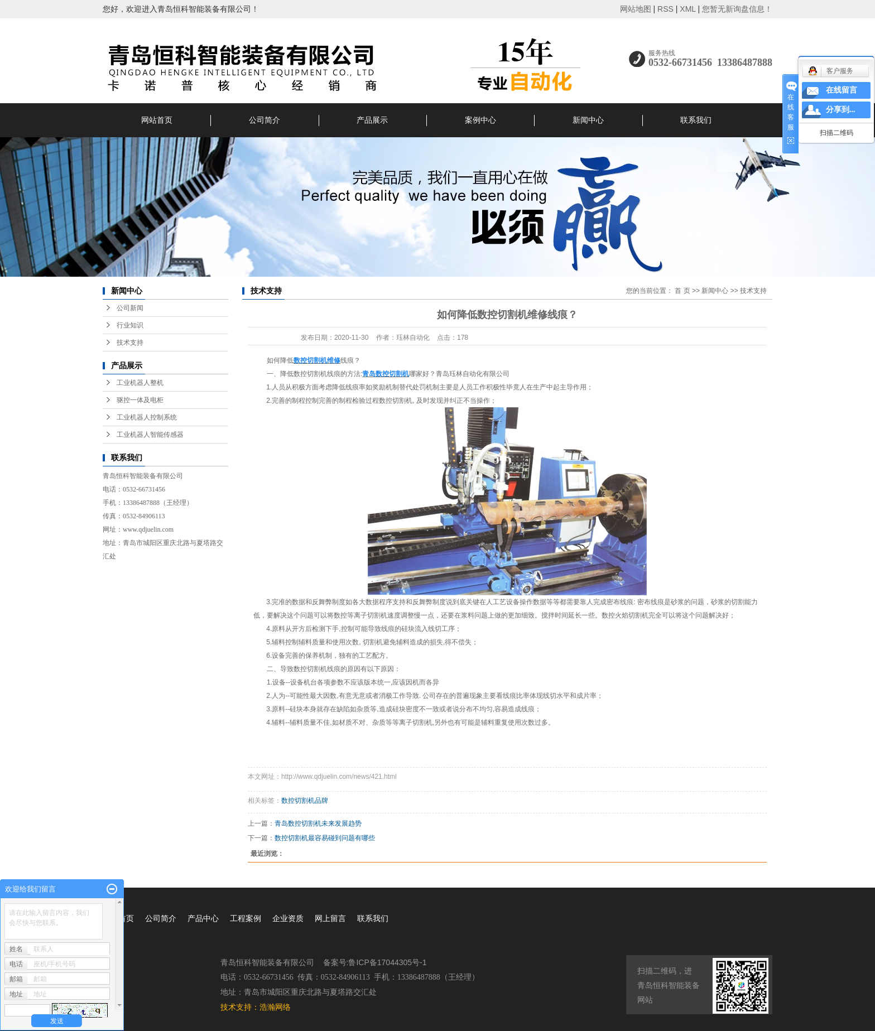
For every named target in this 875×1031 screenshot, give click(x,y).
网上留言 (330, 918)
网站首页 (156, 119)
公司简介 (264, 119)
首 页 (682, 291)
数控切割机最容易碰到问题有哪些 (325, 838)
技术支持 (130, 342)
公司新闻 (130, 308)
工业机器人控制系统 (147, 417)
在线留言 (841, 90)
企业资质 (288, 918)
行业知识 (130, 325)
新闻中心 (588, 119)
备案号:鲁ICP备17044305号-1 (375, 962)
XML (687, 8)
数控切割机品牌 (304, 800)
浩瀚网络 (275, 1007)
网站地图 (635, 8)
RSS (665, 8)
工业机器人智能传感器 (150, 435)
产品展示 (372, 119)
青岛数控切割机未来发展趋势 (318, 823)
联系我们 (695, 119)
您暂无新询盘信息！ (737, 8)
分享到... (840, 109)
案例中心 (480, 119)
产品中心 (203, 918)
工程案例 (245, 918)
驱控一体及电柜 (140, 400)
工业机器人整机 (140, 383)
